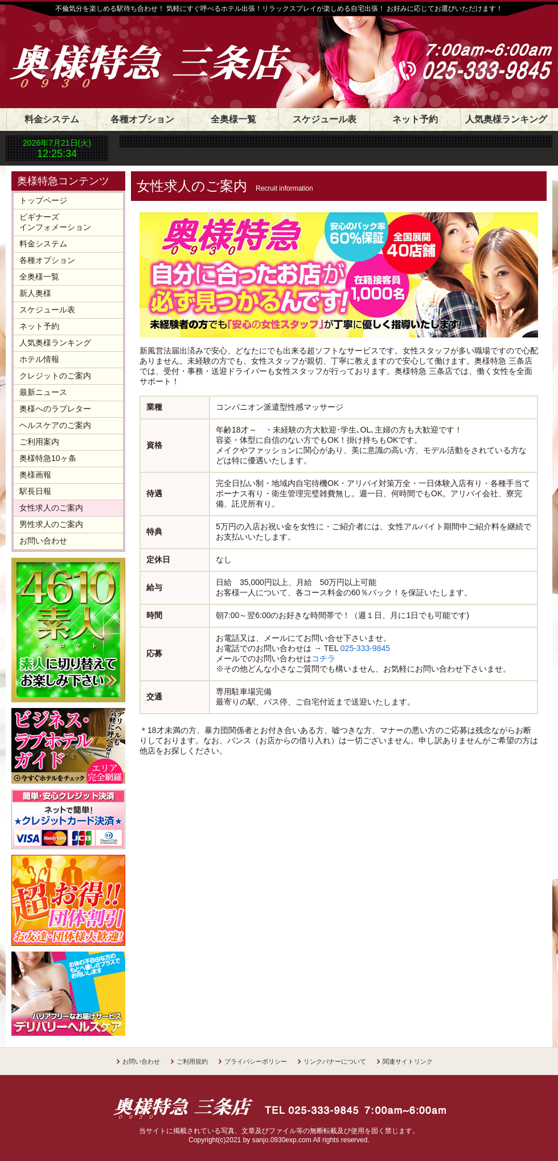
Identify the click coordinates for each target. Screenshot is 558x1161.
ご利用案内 (39, 441)
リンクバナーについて (334, 1061)
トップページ (43, 200)
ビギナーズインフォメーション (55, 222)
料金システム (51, 119)
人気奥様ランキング (506, 119)
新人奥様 (35, 293)
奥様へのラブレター (55, 408)
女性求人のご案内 (51, 507)
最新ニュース (43, 392)
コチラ (323, 658)
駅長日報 (35, 491)
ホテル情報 (39, 359)
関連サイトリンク (408, 1061)
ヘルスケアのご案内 (55, 425)
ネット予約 (415, 119)
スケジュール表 (324, 119)
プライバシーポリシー (255, 1061)
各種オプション (142, 119)
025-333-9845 (365, 648)
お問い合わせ (43, 540)
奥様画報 (35, 474)
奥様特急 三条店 (162, 52)
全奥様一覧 (233, 119)
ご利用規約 (192, 1061)
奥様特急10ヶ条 (47, 458)
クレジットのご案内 (55, 375)
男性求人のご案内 (51, 524)
